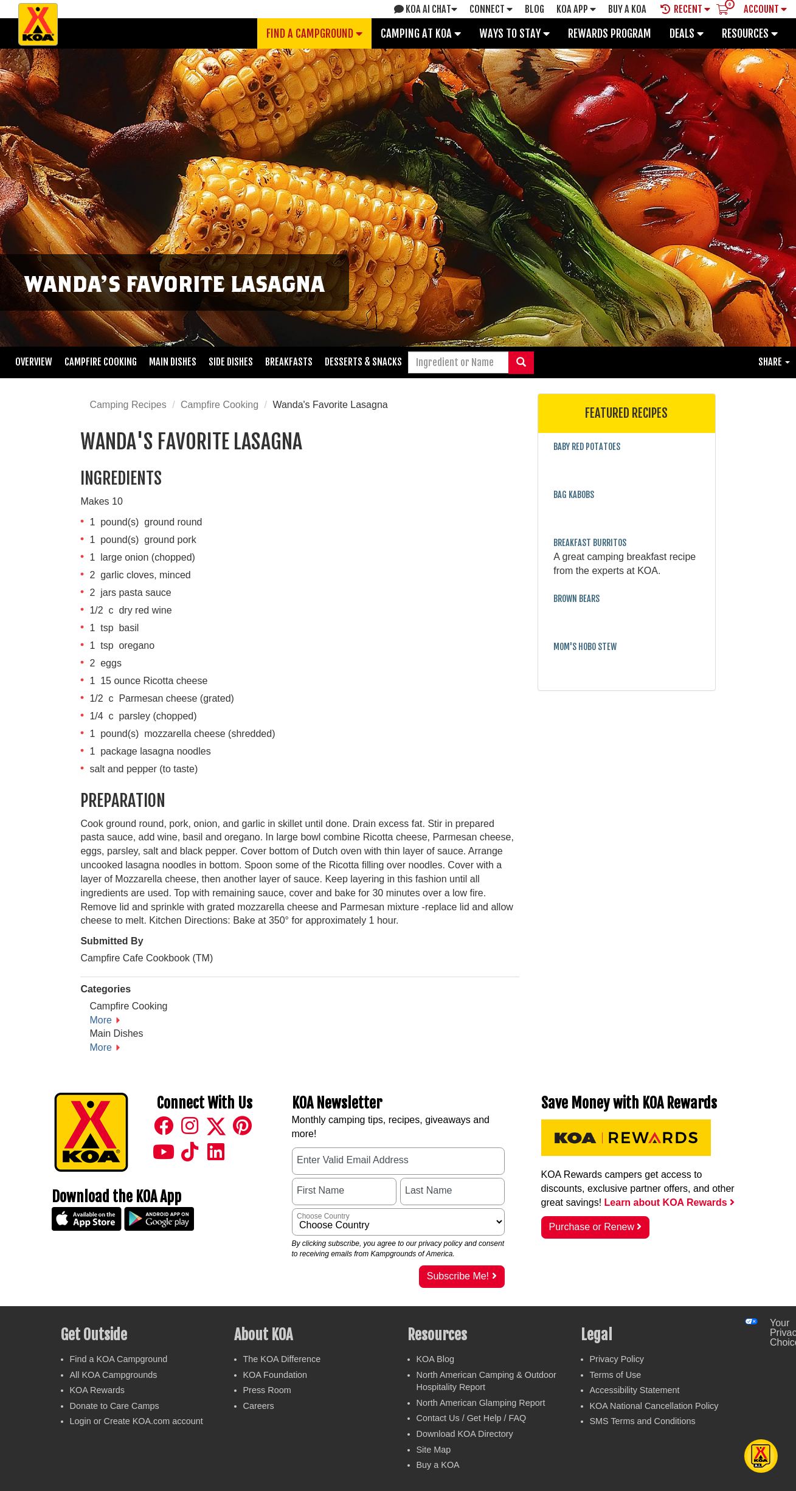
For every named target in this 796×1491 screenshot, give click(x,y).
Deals (687, 33)
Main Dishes (172, 362)
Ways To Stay (514, 33)
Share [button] (774, 362)
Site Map (434, 1450)
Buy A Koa (627, 9)
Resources (750, 33)
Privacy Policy (617, 1359)
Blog (534, 9)
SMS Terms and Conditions (643, 1421)
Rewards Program (609, 33)
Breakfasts (289, 362)
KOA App (576, 9)
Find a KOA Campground (119, 1359)
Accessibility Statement (635, 1390)
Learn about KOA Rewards (669, 1202)
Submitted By (111, 941)
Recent (685, 9)
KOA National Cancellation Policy (654, 1406)
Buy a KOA (438, 1465)
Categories (105, 989)
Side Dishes (231, 362)
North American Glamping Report (481, 1403)
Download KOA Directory (465, 1434)
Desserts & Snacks (363, 362)
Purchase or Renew (595, 1227)
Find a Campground (314, 33)
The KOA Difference (282, 1359)
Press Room (267, 1390)
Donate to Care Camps (114, 1406)
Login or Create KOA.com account (136, 1421)
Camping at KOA (421, 33)
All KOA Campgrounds (113, 1375)
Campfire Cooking (100, 362)
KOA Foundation (275, 1375)
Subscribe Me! (462, 1276)
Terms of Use (616, 1375)
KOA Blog (435, 1359)
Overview (33, 362)
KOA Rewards (97, 1390)
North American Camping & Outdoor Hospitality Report (486, 1381)
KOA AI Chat (425, 9)
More (100, 1020)
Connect (491, 9)
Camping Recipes (127, 405)
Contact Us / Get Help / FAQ (472, 1418)
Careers (258, 1406)
